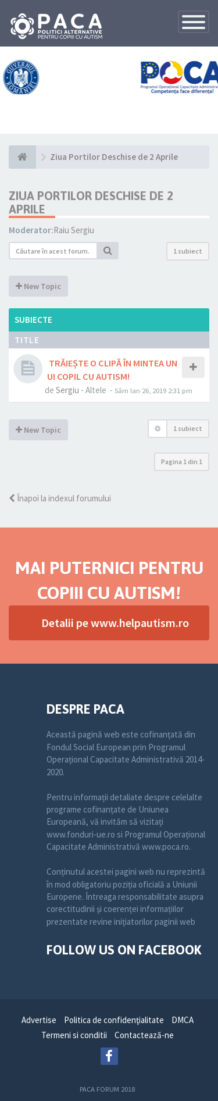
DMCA (182, 1019)
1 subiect (187, 251)
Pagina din (181, 461)
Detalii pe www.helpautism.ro (115, 622)
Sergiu (67, 389)
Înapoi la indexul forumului (60, 498)
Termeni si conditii (74, 1035)
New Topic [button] (38, 286)
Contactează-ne (144, 1035)
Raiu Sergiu (73, 230)
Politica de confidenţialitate (114, 1019)
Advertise (39, 1019)
